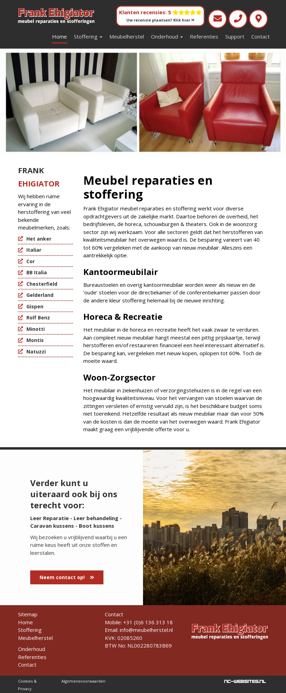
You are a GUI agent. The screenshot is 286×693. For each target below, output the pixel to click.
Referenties (204, 36)
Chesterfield (41, 284)
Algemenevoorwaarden (83, 681)
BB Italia (36, 272)
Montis (35, 340)
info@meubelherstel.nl (146, 629)
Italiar (33, 250)
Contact (260, 36)
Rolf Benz (38, 317)
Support (234, 36)
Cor (30, 261)
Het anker (38, 238)
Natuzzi (36, 351)
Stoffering (88, 36)
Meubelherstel (126, 36)
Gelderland (39, 295)
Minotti (35, 329)
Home (59, 36)
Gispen (34, 306)
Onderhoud (167, 36)
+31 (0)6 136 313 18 (148, 622)
